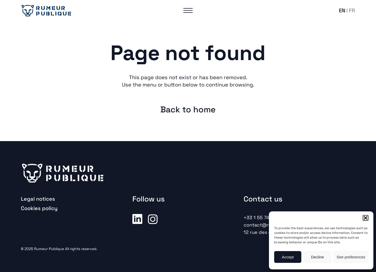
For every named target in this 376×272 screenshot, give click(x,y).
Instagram (153, 218)
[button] (365, 218)
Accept (288, 257)
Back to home (188, 109)
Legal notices (38, 198)
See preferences (351, 257)
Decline (317, 257)
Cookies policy (39, 208)
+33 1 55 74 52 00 (264, 218)
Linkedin (137, 218)
